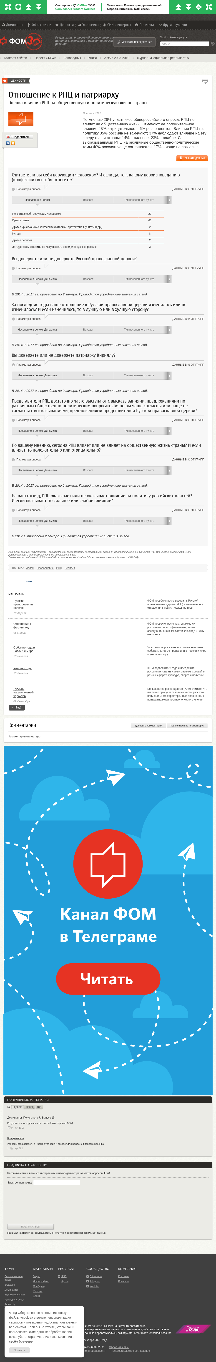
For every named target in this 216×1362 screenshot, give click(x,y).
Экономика (88, 25)
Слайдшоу (39, 1286)
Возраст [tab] (88, 200)
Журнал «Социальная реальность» (163, 58)
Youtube (94, 1286)
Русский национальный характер (23, 692)
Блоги (36, 1296)
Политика (144, 25)
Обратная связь (119, 1347)
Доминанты (12, 25)
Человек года (22, 668)
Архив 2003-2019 (116, 58)
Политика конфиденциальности (85, 1350)
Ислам (30, 568)
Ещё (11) (10, 1304)
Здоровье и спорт (15, 1294)
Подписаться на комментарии (187, 725)
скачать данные (195, 158)
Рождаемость (15, 1138)
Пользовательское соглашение (130, 1350)
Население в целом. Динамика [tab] (37, 279)
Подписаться (30, 1226)
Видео (36, 1276)
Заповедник (72, 58)
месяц (30, 1107)
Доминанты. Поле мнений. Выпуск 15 (31, 1117)
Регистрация (178, 37)
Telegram (95, 1281)
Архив (64, 1281)
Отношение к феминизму (22, 625)
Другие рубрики (173, 25)
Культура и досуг (14, 1299)
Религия (70, 568)
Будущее (10, 1284)
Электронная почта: (43, 1182)
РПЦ (59, 568)
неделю (17, 1107)
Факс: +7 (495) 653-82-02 (88, 1347)
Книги (92, 58)
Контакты (123, 1276)
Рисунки (38, 1291)
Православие (45, 568)
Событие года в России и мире (24, 649)
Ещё (17, 708)
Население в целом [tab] (37, 200)
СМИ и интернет (116, 25)
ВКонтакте (96, 1276)
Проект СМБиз (45, 58)
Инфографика (41, 1281)
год (39, 1107)
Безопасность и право (14, 1278)
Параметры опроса (28, 189)
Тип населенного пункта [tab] (139, 200)
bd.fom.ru (97, 1326)
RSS (64, 1276)
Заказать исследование (137, 42)
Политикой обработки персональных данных (79, 1232)
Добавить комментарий (148, 725)
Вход (163, 37)
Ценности (64, 25)
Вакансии (123, 1281)
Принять (19, 1350)
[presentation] (26, 1205)
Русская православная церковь (23, 604)
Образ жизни (39, 25)
